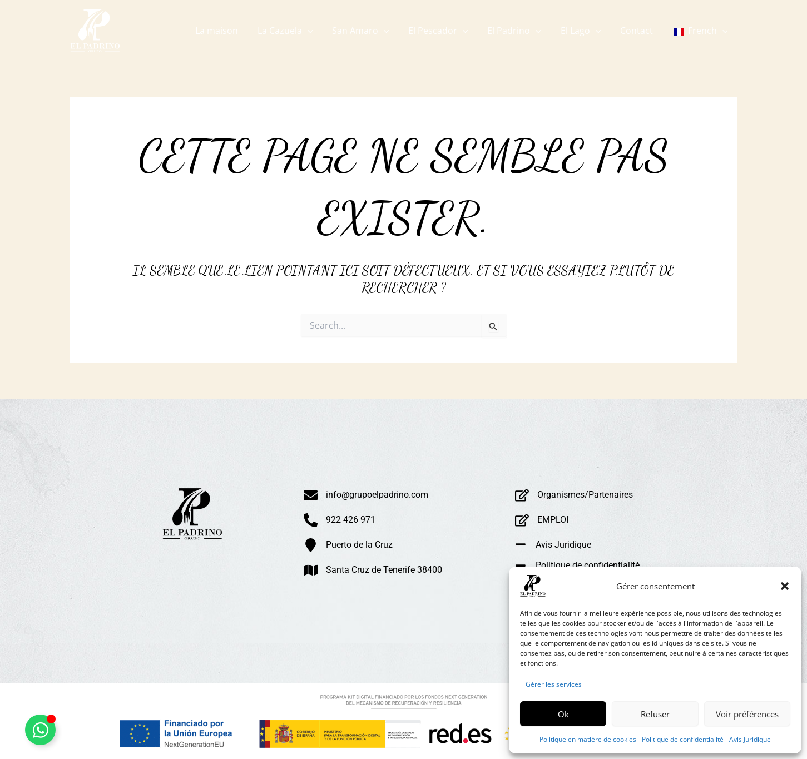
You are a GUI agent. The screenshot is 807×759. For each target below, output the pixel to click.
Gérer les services (554, 684)
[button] (784, 586)
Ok (563, 714)
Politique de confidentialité (683, 739)
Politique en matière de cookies (587, 739)
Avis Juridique (750, 739)
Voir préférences (747, 714)
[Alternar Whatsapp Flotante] (40, 730)
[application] (317, 30)
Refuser (655, 714)
